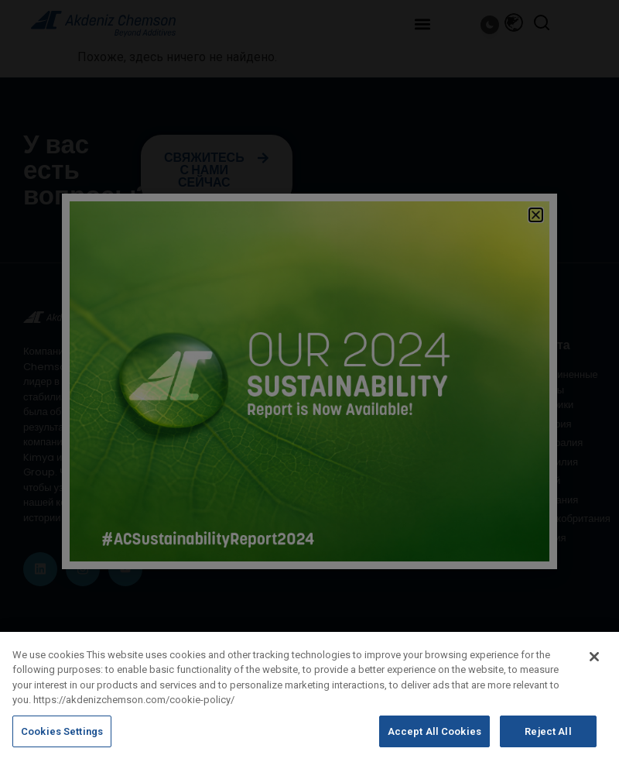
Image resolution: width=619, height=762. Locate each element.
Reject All (548, 740)
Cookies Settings (62, 740)
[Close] (594, 665)
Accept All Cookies (434, 740)
